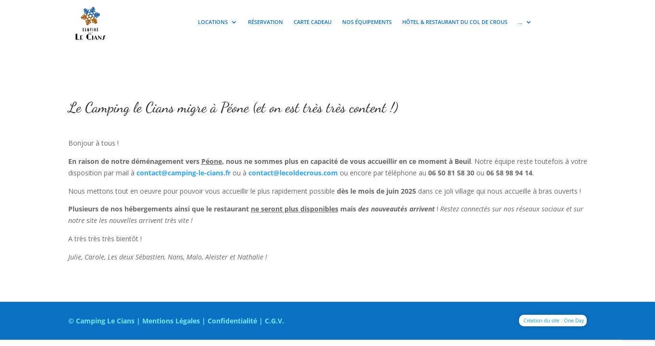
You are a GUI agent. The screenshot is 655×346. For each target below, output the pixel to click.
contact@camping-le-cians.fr (183, 172)
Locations (213, 22)
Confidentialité (232, 320)
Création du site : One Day (553, 320)
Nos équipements (367, 22)
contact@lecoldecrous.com (293, 172)
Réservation (265, 22)
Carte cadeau (313, 22)
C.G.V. (274, 320)
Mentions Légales (171, 320)
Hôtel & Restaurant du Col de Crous (454, 22)
